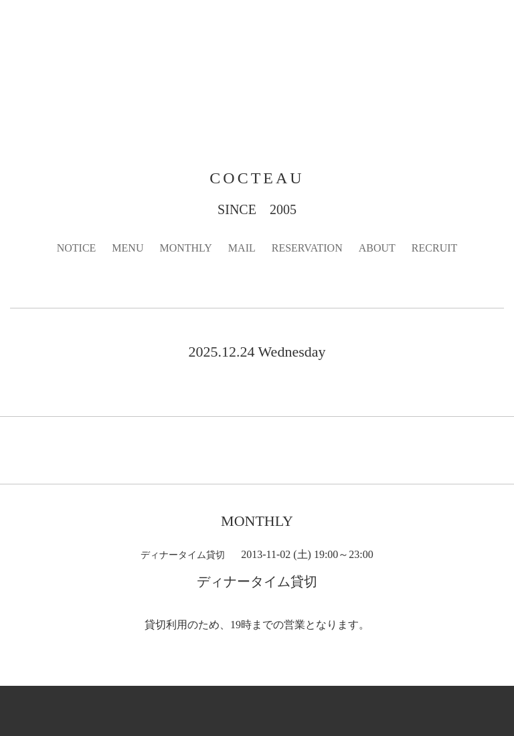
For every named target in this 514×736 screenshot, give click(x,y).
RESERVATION (307, 248)
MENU (127, 248)
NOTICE (76, 248)
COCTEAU (256, 178)
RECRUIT (434, 248)
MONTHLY (185, 248)
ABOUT (377, 248)
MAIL (242, 248)
